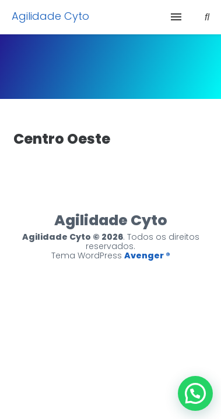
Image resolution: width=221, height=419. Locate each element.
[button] (195, 393)
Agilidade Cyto (50, 16)
